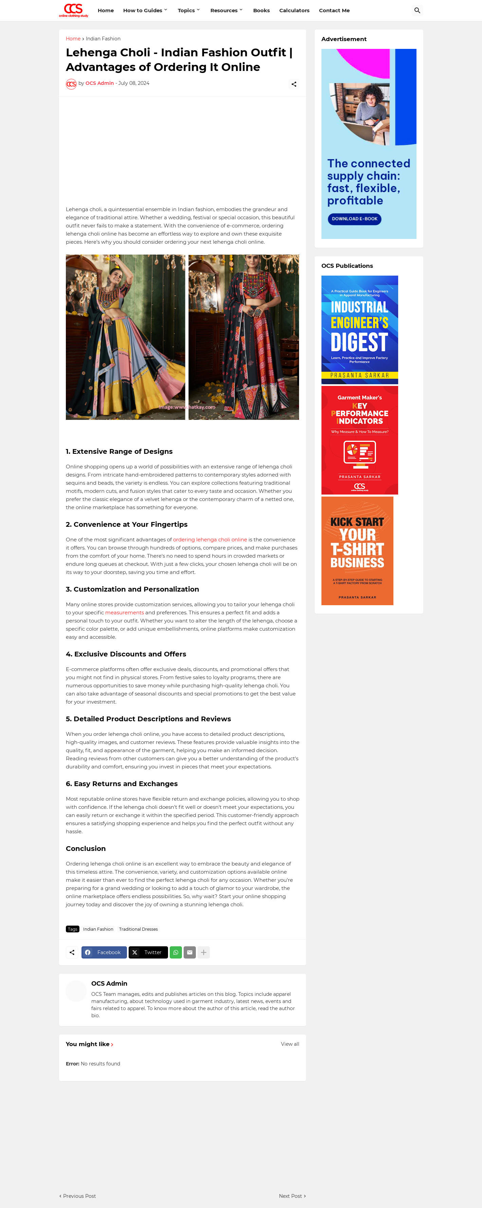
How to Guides (142, 10)
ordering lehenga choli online (210, 539)
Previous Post (79, 1196)
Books (261, 10)
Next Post (290, 1196)
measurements (124, 612)
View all (290, 1044)
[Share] (294, 84)
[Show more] (204, 952)
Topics (186, 10)
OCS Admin (109, 983)
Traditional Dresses (138, 929)
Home (106, 10)
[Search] (417, 10)
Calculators (294, 10)
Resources (224, 10)
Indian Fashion (103, 39)
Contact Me (334, 10)
